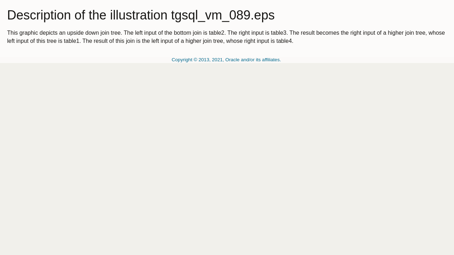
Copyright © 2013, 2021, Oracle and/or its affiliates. (227, 59)
